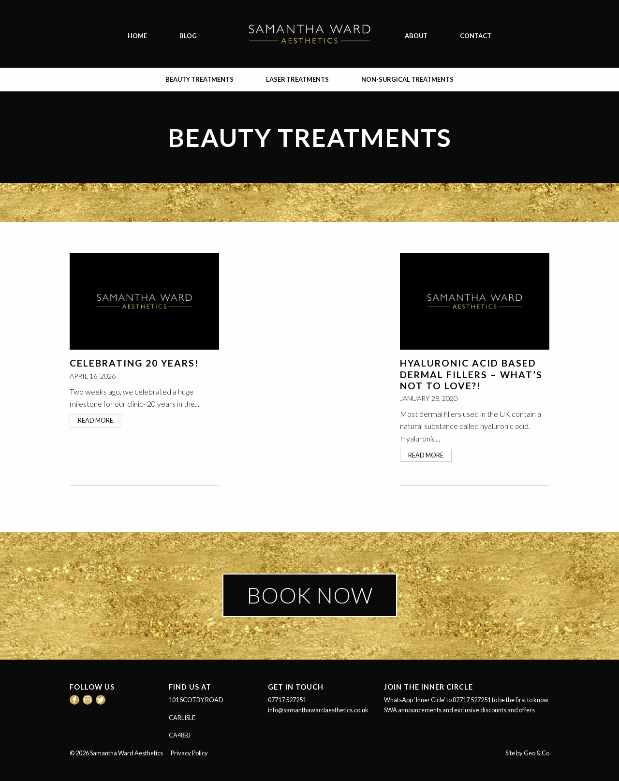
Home (137, 36)
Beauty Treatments (199, 79)
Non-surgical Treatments (407, 79)
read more (95, 420)
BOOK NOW (310, 595)
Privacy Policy (189, 753)
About (416, 36)
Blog (188, 36)
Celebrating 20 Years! (134, 362)
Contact (475, 36)
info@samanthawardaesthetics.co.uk (318, 710)
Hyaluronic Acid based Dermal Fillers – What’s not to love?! (471, 374)
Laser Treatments (297, 79)
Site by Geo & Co (527, 753)
